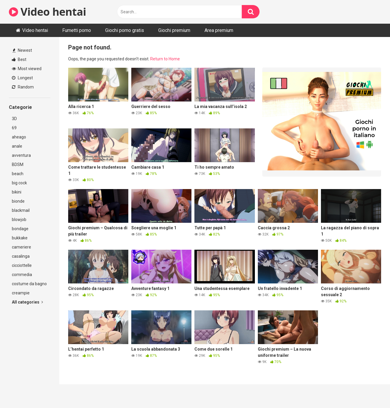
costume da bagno (29, 283)
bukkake (20, 238)
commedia (22, 274)
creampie (21, 293)
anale (17, 146)
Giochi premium (174, 30)
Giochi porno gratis (124, 30)
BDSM (17, 164)
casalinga (21, 256)
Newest (22, 50)
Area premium (218, 30)
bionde (18, 201)
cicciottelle (22, 265)
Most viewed (26, 68)
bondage (20, 228)
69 (14, 127)
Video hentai (47, 11)
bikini (16, 192)
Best (19, 59)
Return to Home (165, 59)
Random (23, 87)
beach (17, 173)
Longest (22, 77)
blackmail (21, 210)
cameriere (21, 247)
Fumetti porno (76, 30)
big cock (19, 182)
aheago (19, 137)
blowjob (19, 219)
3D (14, 118)
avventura (21, 155)
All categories (27, 302)
